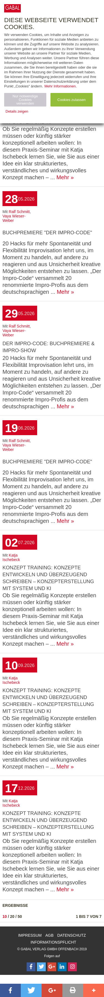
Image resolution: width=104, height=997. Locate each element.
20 (12, 916)
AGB (49, 935)
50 (20, 916)
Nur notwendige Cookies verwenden (25, 99)
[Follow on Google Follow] (51, 966)
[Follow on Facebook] (31, 966)
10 (4, 916)
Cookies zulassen (71, 100)
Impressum (30, 935)
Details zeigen (17, 111)
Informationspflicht (53, 942)
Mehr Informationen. (60, 86)
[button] (10, 990)
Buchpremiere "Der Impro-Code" (47, 232)
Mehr (63, 177)
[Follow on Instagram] (72, 966)
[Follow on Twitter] (41, 966)
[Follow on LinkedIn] (62, 966)
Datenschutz (71, 935)
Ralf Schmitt (19, 211)
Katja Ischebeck (11, 557)
